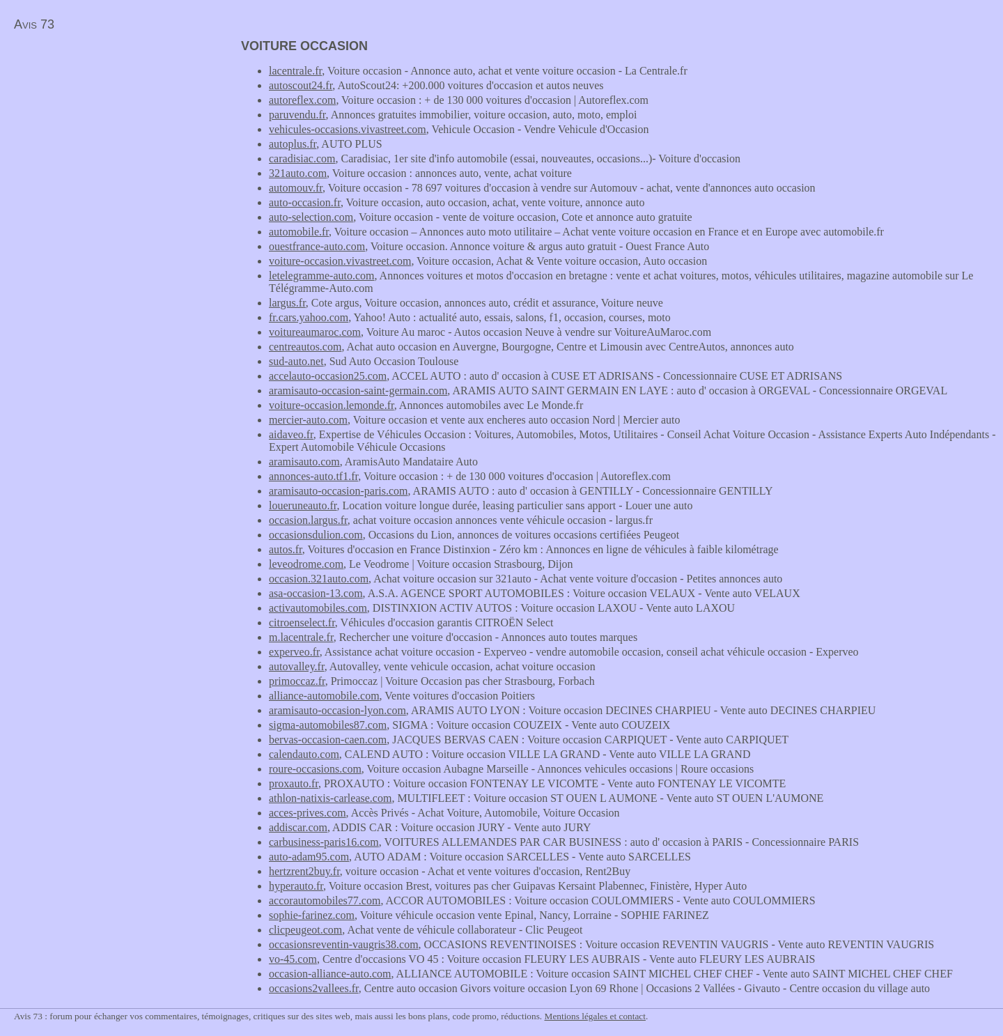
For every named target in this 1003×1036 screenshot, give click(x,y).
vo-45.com (293, 959)
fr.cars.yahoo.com (308, 317)
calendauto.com (304, 754)
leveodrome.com (306, 564)
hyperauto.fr (296, 886)
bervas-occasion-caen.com (328, 739)
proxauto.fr (293, 783)
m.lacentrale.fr (301, 637)
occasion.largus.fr (308, 520)
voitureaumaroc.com (315, 332)
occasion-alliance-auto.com (330, 974)
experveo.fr (294, 652)
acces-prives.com (307, 813)
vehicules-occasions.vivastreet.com (347, 129)
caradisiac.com (302, 158)
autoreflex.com (302, 100)
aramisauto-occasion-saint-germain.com (358, 390)
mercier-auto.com (308, 420)
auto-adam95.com (309, 857)
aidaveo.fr (291, 434)
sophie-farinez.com (312, 915)
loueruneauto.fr (303, 505)
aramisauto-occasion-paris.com (338, 491)
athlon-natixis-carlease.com (330, 798)
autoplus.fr (292, 144)
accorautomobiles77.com (324, 900)
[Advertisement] (117, 136)
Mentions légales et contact (595, 1016)
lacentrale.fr (295, 71)
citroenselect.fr (302, 622)
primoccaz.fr (297, 681)
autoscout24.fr (300, 85)
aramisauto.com (304, 461)
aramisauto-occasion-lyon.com (337, 710)
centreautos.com (305, 347)
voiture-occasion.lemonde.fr (331, 405)
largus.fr (287, 303)
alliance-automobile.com (324, 696)
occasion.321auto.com (318, 579)
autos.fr (285, 549)
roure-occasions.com (315, 769)
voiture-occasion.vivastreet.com (340, 261)
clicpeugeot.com (305, 930)
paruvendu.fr (297, 115)
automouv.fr (295, 188)
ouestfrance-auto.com (317, 246)
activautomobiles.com (318, 608)
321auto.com (298, 173)
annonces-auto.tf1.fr (313, 476)
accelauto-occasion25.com (328, 376)
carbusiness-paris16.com (324, 842)
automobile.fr (299, 232)
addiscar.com (298, 827)
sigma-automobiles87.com (328, 725)
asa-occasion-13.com (316, 593)
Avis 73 (34, 24)
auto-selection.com (311, 217)
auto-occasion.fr (305, 202)
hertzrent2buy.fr (304, 871)
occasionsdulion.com (316, 535)
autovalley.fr (297, 666)
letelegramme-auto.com (321, 275)
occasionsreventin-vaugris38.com (344, 944)
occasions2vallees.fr (314, 988)
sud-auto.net (296, 361)
